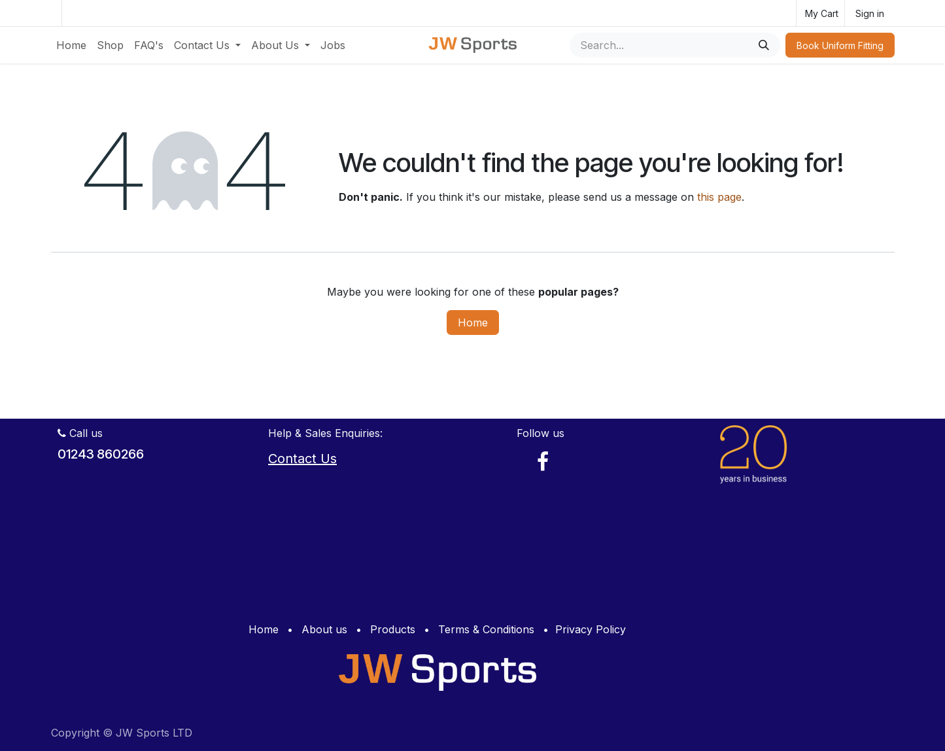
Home (473, 322)
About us (324, 629)
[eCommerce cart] (820, 13)
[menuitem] (71, 45)
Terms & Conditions (486, 629)
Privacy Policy (590, 629)
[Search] (763, 45)
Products (392, 629)
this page (719, 196)
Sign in (869, 13)
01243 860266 (101, 454)
